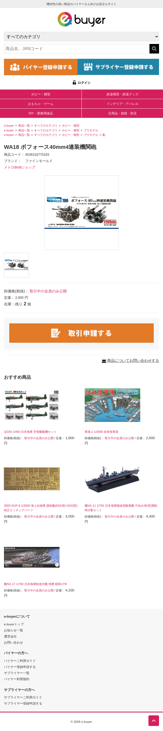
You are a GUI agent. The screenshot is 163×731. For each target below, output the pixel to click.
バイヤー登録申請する (20, 666)
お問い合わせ (13, 642)
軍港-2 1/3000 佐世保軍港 (101, 431)
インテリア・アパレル (122, 104)
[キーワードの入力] (77, 49)
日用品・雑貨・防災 (122, 113)
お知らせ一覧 (13, 630)
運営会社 (10, 636)
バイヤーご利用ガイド (20, 660)
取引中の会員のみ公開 (48, 291)
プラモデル (91, 130)
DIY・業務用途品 (41, 113)
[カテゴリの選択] (81, 36)
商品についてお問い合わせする (133, 360)
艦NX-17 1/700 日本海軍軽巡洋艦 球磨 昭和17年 (35, 584)
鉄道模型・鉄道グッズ (122, 94)
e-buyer (9, 125)
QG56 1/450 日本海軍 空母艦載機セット (30, 431)
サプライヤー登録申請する (23, 703)
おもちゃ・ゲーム (40, 104)
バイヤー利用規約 (16, 679)
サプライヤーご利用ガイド (23, 697)
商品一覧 (24, 125)
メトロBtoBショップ (19, 167)
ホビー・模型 (40, 94)
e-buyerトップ (14, 624)
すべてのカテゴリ (45, 125)
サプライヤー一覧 (16, 673)
